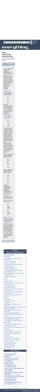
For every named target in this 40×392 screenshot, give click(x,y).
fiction (6, 371)
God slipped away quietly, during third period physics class (14, 271)
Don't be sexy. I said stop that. (12, 338)
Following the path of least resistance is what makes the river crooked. (14, 318)
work (5, 109)
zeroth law (8, 218)
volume (5, 117)
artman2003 (13, 378)
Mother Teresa (8, 336)
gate (11, 371)
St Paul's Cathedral (9, 341)
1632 (6, 278)
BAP (6, 297)
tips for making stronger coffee (12, 312)
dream (6, 358)
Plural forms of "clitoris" (10, 325)
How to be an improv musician (12, 340)
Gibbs (5, 68)
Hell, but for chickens (10, 379)
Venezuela (7, 356)
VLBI (6, 279)
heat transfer (7, 74)
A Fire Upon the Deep (10, 285)
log (5, 364)
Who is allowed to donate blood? (13, 332)
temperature (7, 114)
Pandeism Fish (13, 381)
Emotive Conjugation (10, 267)
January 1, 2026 (9, 281)
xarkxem (7, 65)
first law (8, 200)
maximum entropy (8, 223)
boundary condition (8, 232)
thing (6, 355)
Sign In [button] (15, 250)
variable (6, 144)
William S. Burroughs (10, 345)
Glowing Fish (13, 366)
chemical (6, 195)
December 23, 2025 (9, 301)
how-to (6, 383)
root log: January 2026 (10, 261)
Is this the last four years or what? (13, 333)
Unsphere (7, 302)
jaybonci (12, 355)
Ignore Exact (34, 42)
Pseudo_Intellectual (15, 375)
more (15, 386)
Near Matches (34, 41)
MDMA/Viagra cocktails (10, 343)
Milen (11, 361)
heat (11, 107)
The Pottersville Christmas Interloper (13, 314)
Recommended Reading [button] (15, 252)
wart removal (8, 348)
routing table (8, 299)
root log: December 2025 (11, 269)
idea (4, 64)
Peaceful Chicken (14, 358)
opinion (7, 375)
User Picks (7, 256)
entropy (5, 118)
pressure (6, 115)
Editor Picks (7, 322)
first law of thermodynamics (8, 91)
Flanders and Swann (10, 346)
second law (8, 217)
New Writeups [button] (15, 351)
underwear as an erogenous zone (13, 324)
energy (5, 222)
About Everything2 (9, 255)
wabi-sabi (7, 335)
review (6, 366)
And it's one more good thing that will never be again (14, 369)
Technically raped (9, 330)
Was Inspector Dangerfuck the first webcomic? (14, 373)
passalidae (11, 364)
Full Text (33, 43)
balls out (7, 316)
